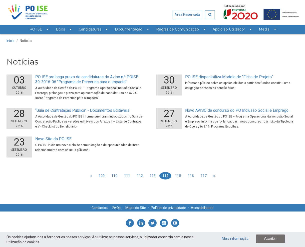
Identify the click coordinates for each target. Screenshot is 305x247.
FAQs (116, 208)
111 (127, 176)
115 (178, 176)
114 (165, 176)
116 (191, 176)
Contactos (99, 208)
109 (102, 176)
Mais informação (235, 238)
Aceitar (270, 238)
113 (153, 176)
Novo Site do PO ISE (53, 138)
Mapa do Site (135, 208)
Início (10, 41)
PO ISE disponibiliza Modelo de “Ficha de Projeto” (229, 76)
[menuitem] (39, 29)
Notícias (26, 41)
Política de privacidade (168, 208)
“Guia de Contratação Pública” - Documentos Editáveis (82, 110)
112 (140, 176)
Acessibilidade (202, 208)
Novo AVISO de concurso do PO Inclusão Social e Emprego (237, 110)
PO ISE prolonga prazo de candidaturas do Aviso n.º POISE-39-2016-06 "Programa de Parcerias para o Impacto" (87, 79)
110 (114, 176)
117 (204, 176)
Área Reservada (187, 14)
